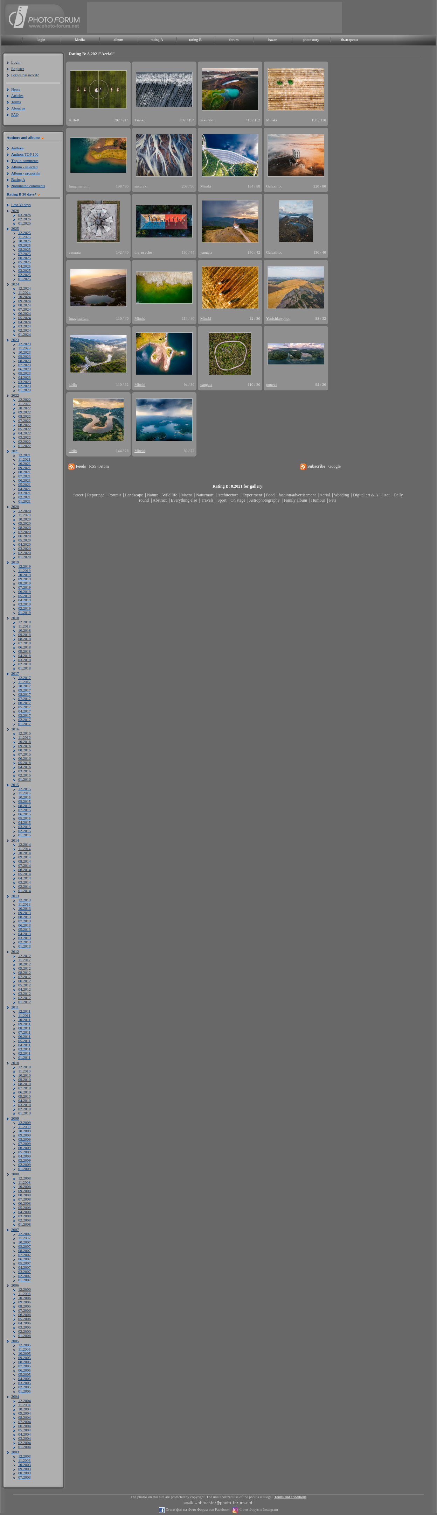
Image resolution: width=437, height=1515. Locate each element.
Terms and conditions (291, 1497)
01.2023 (24, 390)
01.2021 (24, 501)
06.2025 (24, 258)
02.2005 (24, 1387)
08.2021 (24, 472)
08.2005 (24, 1362)
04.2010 (24, 1100)
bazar (272, 39)
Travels (207, 500)
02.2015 (24, 831)
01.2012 (24, 1002)
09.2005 (24, 1357)
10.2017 (24, 686)
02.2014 (24, 886)
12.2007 (24, 1234)
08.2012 (24, 972)
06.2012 (24, 981)
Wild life (170, 495)
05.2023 (24, 373)
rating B (195, 39)
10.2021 (24, 463)
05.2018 (24, 651)
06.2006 (24, 1314)
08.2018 (24, 639)
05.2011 (24, 1041)
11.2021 (24, 459)
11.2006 (24, 1293)
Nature (153, 495)
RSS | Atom (99, 466)
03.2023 (24, 382)
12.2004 (24, 1401)
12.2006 (24, 1289)
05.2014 (24, 874)
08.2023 (24, 361)
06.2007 (24, 1259)
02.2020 (24, 553)
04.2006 (24, 1323)
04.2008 (24, 1212)
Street (78, 495)
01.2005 (24, 1391)
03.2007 (24, 1271)
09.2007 (24, 1246)
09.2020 (24, 523)
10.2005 (24, 1353)
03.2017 (24, 715)
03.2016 (24, 771)
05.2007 (24, 1263)
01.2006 (24, 1335)
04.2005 (24, 1378)
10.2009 (24, 1131)
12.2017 (24, 677)
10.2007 (24, 1242)
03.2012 (24, 993)
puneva (271, 384)
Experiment (252, 495)
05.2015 (24, 818)
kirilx (73, 384)
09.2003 (24, 1469)
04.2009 (24, 1156)
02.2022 (24, 441)
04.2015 (24, 822)
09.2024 (24, 301)
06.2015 (24, 814)
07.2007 (24, 1255)
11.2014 (24, 849)
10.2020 (24, 519)
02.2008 (24, 1220)
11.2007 (24, 1238)
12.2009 (24, 1122)
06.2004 (24, 1426)
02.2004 (24, 1442)
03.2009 (24, 1160)
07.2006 (24, 1310)
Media (80, 39)
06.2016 (24, 758)
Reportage (95, 495)
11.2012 (24, 960)
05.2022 (24, 429)
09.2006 (24, 1302)
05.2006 (24, 1319)
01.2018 (24, 668)
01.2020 (24, 557)
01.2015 (24, 835)
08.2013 (24, 917)
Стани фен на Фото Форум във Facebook (197, 1510)
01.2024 (24, 334)
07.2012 (24, 977)
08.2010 (24, 1084)
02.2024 (24, 330)
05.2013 (24, 929)
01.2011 (24, 1057)
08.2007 (24, 1250)
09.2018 (24, 634)
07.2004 (24, 1422)
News (15, 89)
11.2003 (24, 1460)
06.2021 (24, 480)
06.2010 (24, 1092)
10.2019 (24, 575)
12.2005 (24, 1345)
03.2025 (24, 270)
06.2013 (24, 925)
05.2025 (24, 262)
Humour (318, 500)
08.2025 (24, 249)
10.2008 (24, 1186)
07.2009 (24, 1143)
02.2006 (24, 1331)
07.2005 (24, 1366)
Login (15, 62)
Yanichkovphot (278, 318)
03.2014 (24, 882)
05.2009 (24, 1152)
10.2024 (24, 297)
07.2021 (24, 476)
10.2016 (24, 741)
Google (334, 466)
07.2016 (24, 754)
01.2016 (24, 779)
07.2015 (24, 810)
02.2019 (24, 608)
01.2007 (24, 1280)
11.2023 (24, 348)
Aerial (324, 495)
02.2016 (24, 775)
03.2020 (24, 548)
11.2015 (24, 793)
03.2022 (24, 437)
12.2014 (24, 844)
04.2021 (24, 489)
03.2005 (24, 1383)
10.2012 (24, 964)
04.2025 (24, 266)
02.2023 (24, 386)
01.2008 (24, 1224)
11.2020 (24, 515)
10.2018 (24, 630)
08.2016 (24, 750)
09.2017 (24, 690)
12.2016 (24, 733)
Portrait (115, 495)
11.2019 (24, 570)
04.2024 (24, 322)
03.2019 (24, 604)
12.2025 (24, 233)
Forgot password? (25, 75)
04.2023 (24, 377)
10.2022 (24, 408)
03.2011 (24, 1049)
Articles (17, 95)
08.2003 (24, 1473)
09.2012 (24, 968)
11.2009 (24, 1127)
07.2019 (24, 587)
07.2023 (24, 365)
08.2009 (24, 1139)
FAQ (15, 114)
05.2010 (24, 1096)
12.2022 (24, 399)
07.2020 (24, 532)
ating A (18, 179)
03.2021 (24, 493)
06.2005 (24, 1370)
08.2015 (24, 805)
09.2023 (24, 356)
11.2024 (24, 292)
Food (270, 495)
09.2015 (24, 801)
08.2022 (24, 416)
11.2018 (24, 626)
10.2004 (24, 1409)
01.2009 (24, 1169)
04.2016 (24, 767)
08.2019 (24, 583)
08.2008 (24, 1195)
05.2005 (24, 1374)
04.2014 (24, 878)
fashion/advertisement (297, 495)
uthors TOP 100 (24, 154)
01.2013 (24, 946)
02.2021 (24, 497)
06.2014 (24, 870)
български (349, 39)
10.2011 (24, 1020)
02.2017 (24, 719)
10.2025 (24, 241)
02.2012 (24, 998)
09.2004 (24, 1413)
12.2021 (24, 455)
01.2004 (24, 1447)
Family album (295, 500)
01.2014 (24, 891)
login (41, 39)
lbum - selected (24, 167)
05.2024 (24, 318)
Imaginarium (79, 186)
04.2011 (24, 1045)
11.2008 (24, 1182)
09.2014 (24, 857)
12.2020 (24, 511)
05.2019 (24, 596)
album (118, 39)
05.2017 (24, 707)
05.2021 (24, 484)
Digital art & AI (366, 495)
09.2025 (24, 245)
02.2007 (24, 1276)
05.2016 (24, 762)
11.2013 (24, 904)
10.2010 (24, 1075)
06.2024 (24, 313)
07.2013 (24, 921)
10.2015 (24, 797)
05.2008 (24, 1207)
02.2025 (24, 274)
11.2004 (24, 1405)
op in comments (25, 160)
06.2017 (24, 703)
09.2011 (24, 1024)
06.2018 (24, 647)
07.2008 (24, 1199)
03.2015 (24, 826)
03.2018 (24, 660)
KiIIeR (74, 120)
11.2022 (24, 404)
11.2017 (24, 682)
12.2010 (24, 1067)
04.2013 (24, 934)
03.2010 (24, 1105)
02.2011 (24, 1053)
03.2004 (24, 1438)
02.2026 (24, 219)
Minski (271, 120)
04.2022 (24, 433)
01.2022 (24, 446)
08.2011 (24, 1028)
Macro (186, 495)
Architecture (227, 495)
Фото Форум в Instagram (258, 1510)
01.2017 (24, 724)
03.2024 (24, 326)
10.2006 (24, 1298)
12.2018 (24, 622)
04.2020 (24, 544)
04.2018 (24, 655)
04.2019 (24, 600)
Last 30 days (21, 205)
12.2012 (24, 956)
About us (18, 108)
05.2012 (24, 985)
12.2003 (24, 1456)
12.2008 (24, 1178)
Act (386, 495)
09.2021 (24, 468)
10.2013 (24, 908)
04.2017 (24, 711)
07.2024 (24, 309)
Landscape (134, 495)
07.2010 (24, 1088)
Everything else (184, 500)
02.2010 (24, 1109)
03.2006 (24, 1327)
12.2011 (24, 1011)
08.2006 (24, 1306)
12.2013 (24, 900)
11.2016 (24, 737)
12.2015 (24, 789)
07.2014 (24, 865)
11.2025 (24, 237)
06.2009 (24, 1148)
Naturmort (205, 495)
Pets (332, 500)
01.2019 (24, 612)
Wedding (341, 495)
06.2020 (24, 536)
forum (234, 39)
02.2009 (24, 1164)
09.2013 (24, 913)
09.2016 (24, 746)
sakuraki (206, 120)
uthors (17, 148)
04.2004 (24, 1434)
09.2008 (24, 1191)
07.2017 (24, 698)
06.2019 (24, 591)
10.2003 (24, 1465)
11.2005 (24, 1349)
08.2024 (24, 305)
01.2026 (24, 223)
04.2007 (24, 1267)
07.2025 (24, 254)
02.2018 (24, 664)
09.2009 (24, 1135)
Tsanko (140, 120)
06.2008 (24, 1203)
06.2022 (24, 425)
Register (17, 68)
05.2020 (24, 540)
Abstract (160, 500)
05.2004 (24, 1430)
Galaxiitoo (274, 186)
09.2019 (24, 579)
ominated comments (28, 186)
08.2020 (24, 527)
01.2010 (24, 1113)
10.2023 (24, 352)
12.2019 (24, 566)
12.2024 (24, 288)
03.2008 (24, 1216)
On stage (237, 500)
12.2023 (24, 344)
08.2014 (24, 861)
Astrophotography (264, 500)
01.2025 (24, 279)
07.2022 (24, 420)
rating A (157, 39)
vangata (75, 252)
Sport (222, 500)
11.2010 (24, 1071)
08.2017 (24, 694)
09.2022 (24, 412)
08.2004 (24, 1417)
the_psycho (143, 252)
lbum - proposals (25, 173)
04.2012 (24, 989)
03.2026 (24, 215)
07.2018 (24, 643)
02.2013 (24, 942)
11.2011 (24, 1015)
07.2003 (24, 1477)
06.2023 (24, 369)
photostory (311, 39)
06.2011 (24, 1036)
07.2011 (24, 1032)
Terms (16, 102)
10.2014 (24, 853)
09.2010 (24, 1079)
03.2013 (24, 938)
